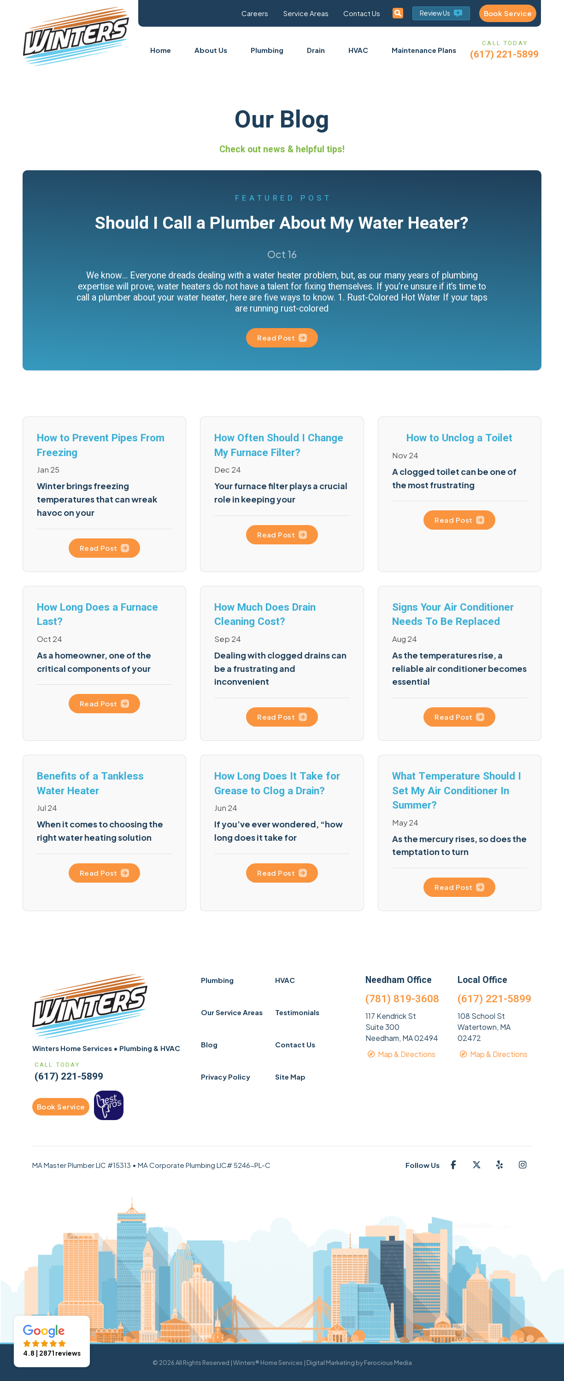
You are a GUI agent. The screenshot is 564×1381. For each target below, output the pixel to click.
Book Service (508, 13)
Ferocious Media (388, 1362)
